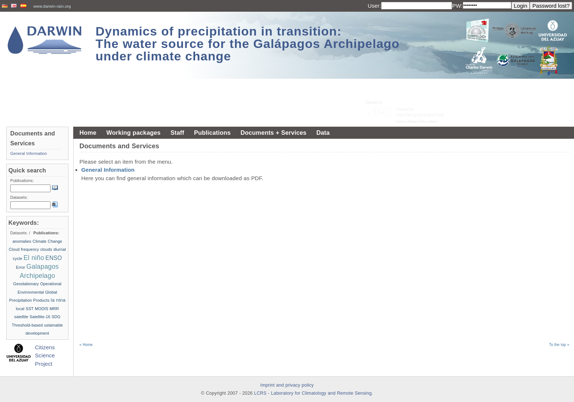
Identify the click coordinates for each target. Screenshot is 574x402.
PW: (457, 6)
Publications (212, 132)
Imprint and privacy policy (287, 385)
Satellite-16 (40, 316)
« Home (86, 345)
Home (87, 132)
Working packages (133, 132)
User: (374, 6)
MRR (54, 308)
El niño (33, 257)
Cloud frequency (24, 249)
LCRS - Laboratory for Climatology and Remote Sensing (313, 393)
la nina (58, 300)
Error (20, 267)
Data (322, 132)
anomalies (21, 241)
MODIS (41, 308)
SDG (56, 316)
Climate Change (47, 241)
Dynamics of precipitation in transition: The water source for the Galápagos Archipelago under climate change (248, 43)
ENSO (53, 258)
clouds (46, 249)
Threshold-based (27, 325)
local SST (25, 308)
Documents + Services (273, 132)
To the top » (559, 345)
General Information (108, 170)
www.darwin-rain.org (52, 6)
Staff (177, 132)
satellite (21, 316)
